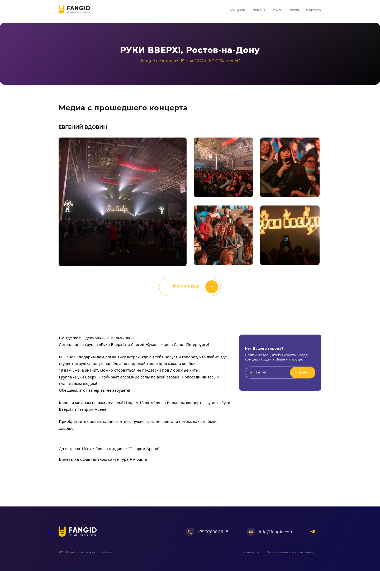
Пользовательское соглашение (290, 552)
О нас (277, 10)
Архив (294, 10)
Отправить (302, 372)
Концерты (238, 10)
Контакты (313, 10)
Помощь (259, 10)
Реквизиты (251, 552)
